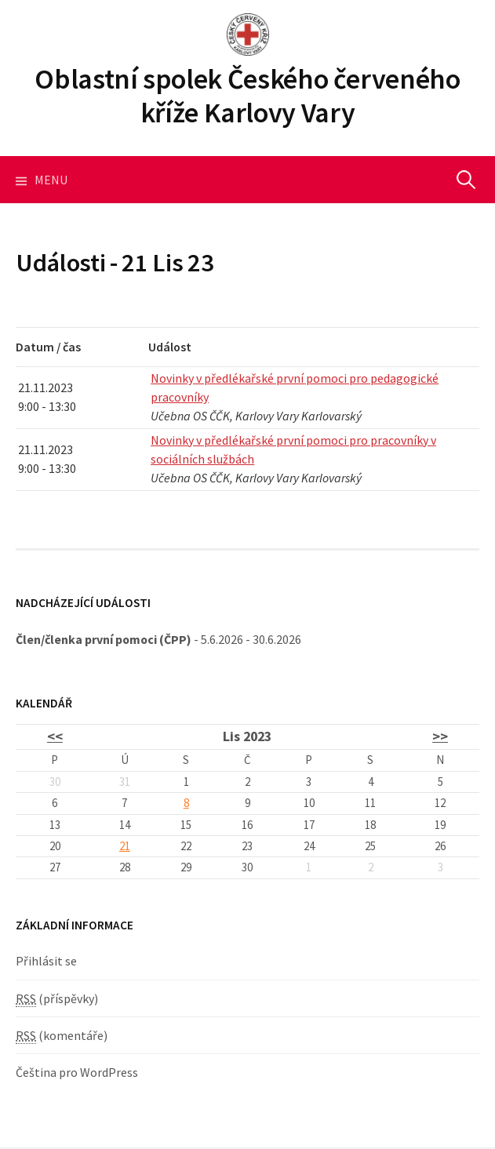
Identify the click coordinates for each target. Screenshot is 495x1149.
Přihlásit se (46, 961)
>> (440, 736)
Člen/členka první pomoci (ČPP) (103, 639)
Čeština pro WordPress (77, 1072)
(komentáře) (61, 1035)
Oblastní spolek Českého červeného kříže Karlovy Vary (247, 95)
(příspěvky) (57, 999)
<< (55, 736)
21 (124, 845)
